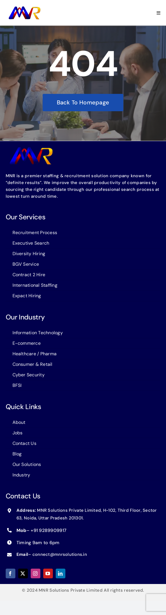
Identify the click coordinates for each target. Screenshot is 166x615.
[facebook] (10, 573)
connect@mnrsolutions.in (59, 554)
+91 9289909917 (49, 530)
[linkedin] (60, 573)
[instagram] (35, 573)
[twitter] (23, 573)
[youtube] (48, 573)
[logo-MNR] (24, 8)
